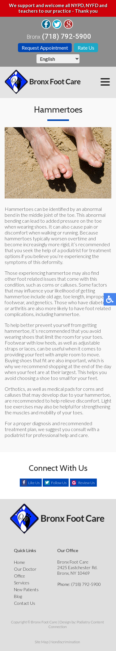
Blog (18, 596)
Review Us (86, 482)
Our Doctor (25, 569)
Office (19, 575)
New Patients (26, 589)
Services (21, 582)
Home (19, 562)
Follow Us (59, 482)
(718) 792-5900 (66, 36)
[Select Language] (58, 58)
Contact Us (24, 603)
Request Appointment (45, 48)
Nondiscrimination (65, 642)
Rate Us (86, 48)
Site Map (41, 642)
